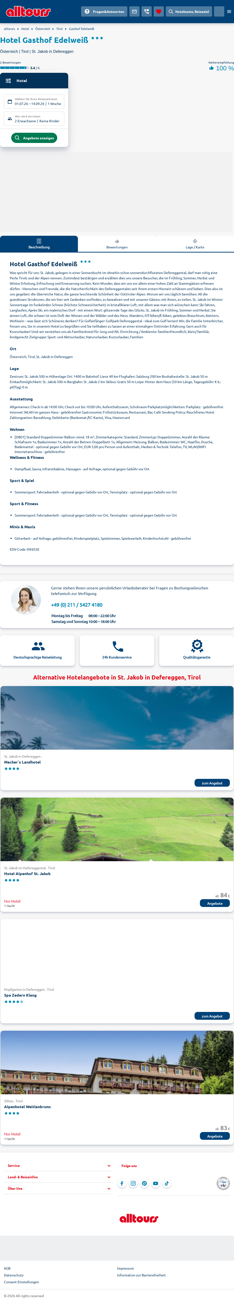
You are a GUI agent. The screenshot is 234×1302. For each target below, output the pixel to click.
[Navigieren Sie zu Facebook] (122, 1184)
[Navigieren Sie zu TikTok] (166, 1184)
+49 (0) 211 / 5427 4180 (76, 605)
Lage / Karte (195, 244)
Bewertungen (117, 244)
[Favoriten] (159, 11)
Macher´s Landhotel (22, 762)
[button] (60, 1166)
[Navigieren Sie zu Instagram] (133, 1184)
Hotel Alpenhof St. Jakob (27, 874)
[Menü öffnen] (229, 11)
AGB (7, 1269)
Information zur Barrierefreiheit (141, 1276)
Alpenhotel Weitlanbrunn (27, 1107)
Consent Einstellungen (21, 1282)
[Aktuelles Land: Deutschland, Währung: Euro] (219, 11)
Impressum (125, 1269)
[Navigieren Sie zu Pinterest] (144, 1184)
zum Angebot (212, 783)
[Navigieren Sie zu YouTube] (155, 1184)
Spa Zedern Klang (20, 995)
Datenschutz (14, 1276)
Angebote (215, 904)
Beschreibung (39, 244)
